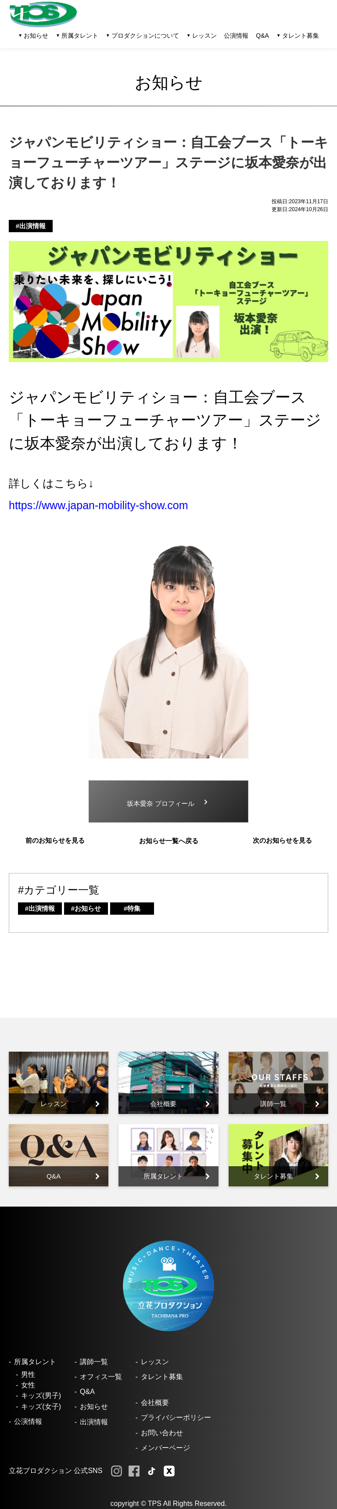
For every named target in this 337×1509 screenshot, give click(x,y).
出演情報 (94, 1422)
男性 (28, 1374)
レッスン (155, 1361)
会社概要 (155, 1402)
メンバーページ (165, 1448)
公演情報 (236, 35)
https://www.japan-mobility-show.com (98, 505)
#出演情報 (31, 226)
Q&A (262, 35)
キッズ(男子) (41, 1395)
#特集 (132, 908)
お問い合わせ (162, 1433)
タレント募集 (300, 35)
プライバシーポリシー (176, 1417)
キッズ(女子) (41, 1406)
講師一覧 (94, 1361)
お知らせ (94, 1406)
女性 (28, 1385)
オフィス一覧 (101, 1376)
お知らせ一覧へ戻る (168, 840)
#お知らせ (86, 908)
